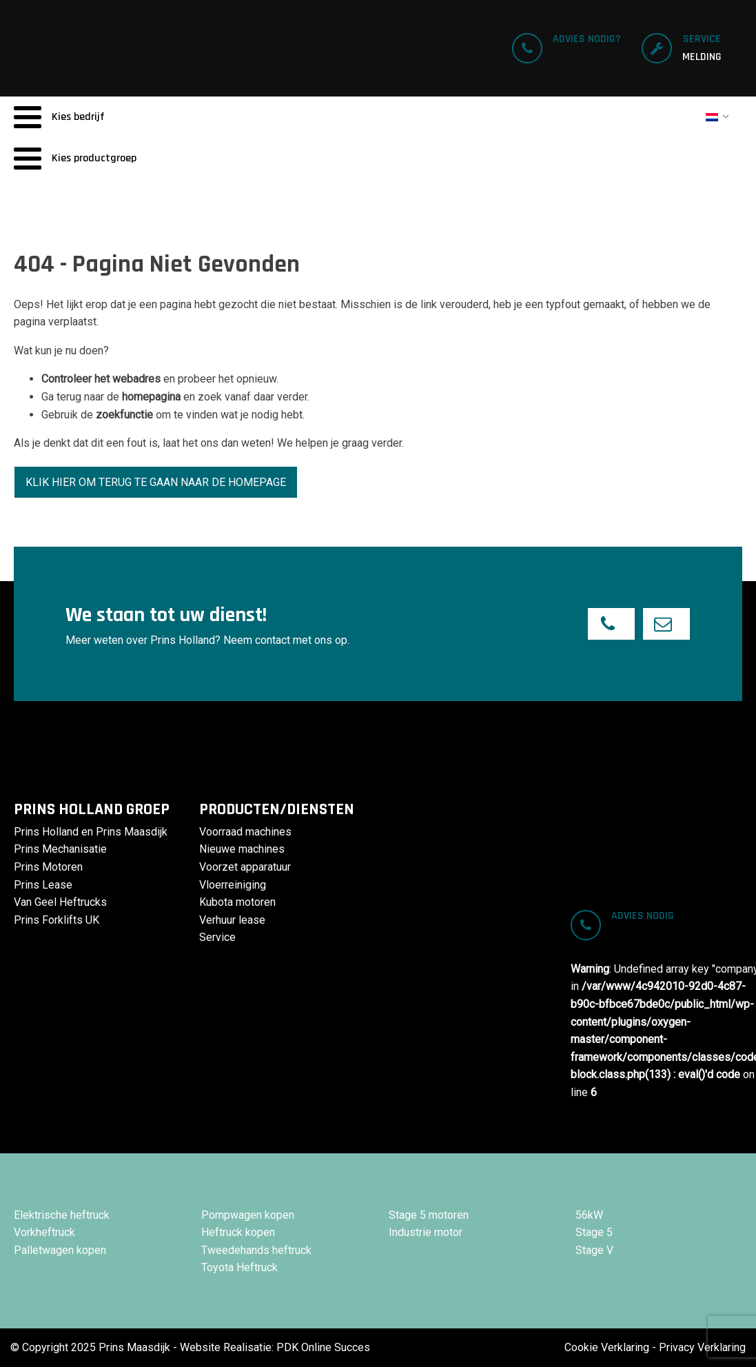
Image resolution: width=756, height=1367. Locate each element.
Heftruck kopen (238, 1232)
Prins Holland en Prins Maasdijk (90, 831)
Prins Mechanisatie (60, 848)
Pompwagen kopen (247, 1215)
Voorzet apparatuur (245, 866)
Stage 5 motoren (429, 1215)
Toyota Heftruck (239, 1267)
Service (217, 937)
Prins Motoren (48, 866)
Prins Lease (43, 884)
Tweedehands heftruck (256, 1250)
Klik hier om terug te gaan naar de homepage (155, 482)
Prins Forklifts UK (56, 919)
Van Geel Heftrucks (60, 902)
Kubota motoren (237, 902)
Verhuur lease (232, 919)
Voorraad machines (245, 831)
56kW (589, 1215)
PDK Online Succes (323, 1347)
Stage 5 (594, 1232)
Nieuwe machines (242, 848)
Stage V (594, 1250)
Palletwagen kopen (60, 1250)
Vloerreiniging (232, 884)
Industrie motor (425, 1232)
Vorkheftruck (44, 1232)
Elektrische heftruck (62, 1215)
